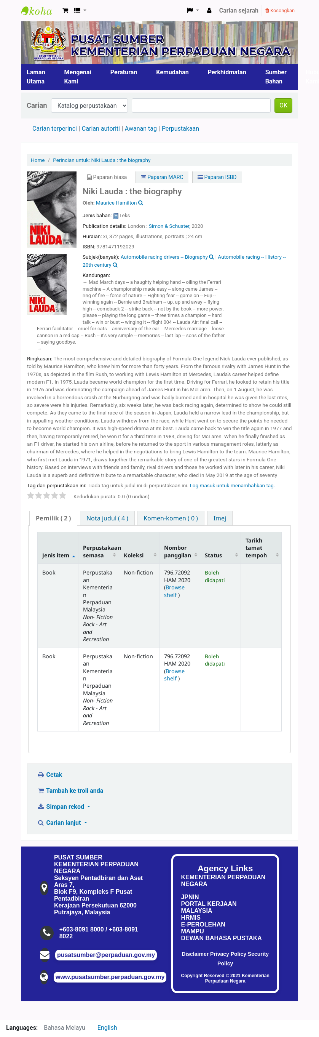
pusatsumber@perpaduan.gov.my (106, 955)
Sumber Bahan (276, 77)
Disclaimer (195, 954)
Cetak (49, 774)
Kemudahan (172, 72)
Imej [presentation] (220, 518)
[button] (65, 10)
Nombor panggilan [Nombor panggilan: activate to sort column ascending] (177, 551)
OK (283, 105)
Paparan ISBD (217, 177)
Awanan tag (141, 128)
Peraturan (123, 72)
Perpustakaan (180, 128)
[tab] (53, 518)
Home (38, 160)
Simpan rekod (61, 806)
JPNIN (190, 897)
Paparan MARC (162, 177)
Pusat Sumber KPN (40, 10)
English (107, 1027)
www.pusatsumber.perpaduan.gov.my (110, 977)
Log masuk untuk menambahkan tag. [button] (232, 485)
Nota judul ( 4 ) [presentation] (107, 518)
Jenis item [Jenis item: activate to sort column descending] (55, 555)
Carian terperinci (54, 128)
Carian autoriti (101, 128)
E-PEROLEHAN (203, 924)
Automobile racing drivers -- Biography (164, 257)
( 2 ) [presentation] (53, 518)
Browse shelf (174, 591)
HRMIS (191, 917)
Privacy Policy (228, 954)
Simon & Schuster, (170, 226)
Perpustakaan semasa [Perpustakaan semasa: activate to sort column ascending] (101, 551)
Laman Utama (36, 77)
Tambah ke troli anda (70, 790)
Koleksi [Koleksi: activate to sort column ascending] (134, 555)
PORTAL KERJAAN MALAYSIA (208, 907)
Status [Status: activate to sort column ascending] (213, 555)
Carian (37, 105)
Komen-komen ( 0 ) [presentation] (171, 518)
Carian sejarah (238, 10)
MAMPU (192, 931)
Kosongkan (280, 10)
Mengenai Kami (77, 77)
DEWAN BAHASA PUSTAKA (221, 938)
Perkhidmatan (227, 72)
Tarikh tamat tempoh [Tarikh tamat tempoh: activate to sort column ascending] (256, 548)
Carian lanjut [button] (59, 822)
